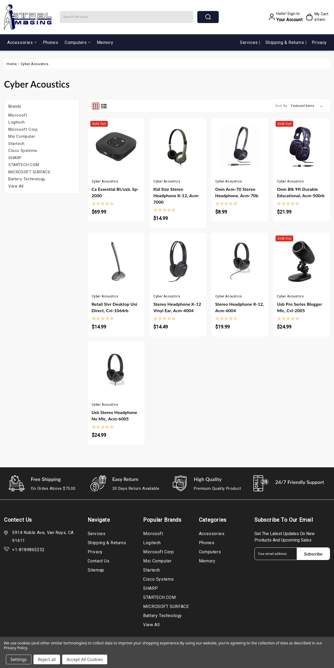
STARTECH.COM (23, 164)
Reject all (47, 659)
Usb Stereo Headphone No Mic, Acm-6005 (114, 415)
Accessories (21, 42)
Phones (50, 42)
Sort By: (281, 106)
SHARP (15, 157)
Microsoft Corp (23, 129)
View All (16, 186)
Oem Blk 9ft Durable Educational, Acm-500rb (301, 192)
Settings (18, 659)
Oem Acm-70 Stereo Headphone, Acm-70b (236, 192)
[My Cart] (316, 17)
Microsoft (17, 115)
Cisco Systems (22, 150)
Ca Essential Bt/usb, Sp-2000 (115, 192)
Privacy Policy (15, 647)
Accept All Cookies (84, 659)
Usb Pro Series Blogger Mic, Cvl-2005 (299, 307)
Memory (105, 42)
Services (249, 42)
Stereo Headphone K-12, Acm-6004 (239, 307)
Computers (77, 42)
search (208, 17)
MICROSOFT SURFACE (29, 172)
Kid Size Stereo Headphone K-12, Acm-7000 (176, 195)
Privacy (319, 42)
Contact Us (99, 560)
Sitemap (96, 570)
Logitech (16, 122)
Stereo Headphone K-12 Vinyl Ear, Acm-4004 (177, 307)
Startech (16, 143)
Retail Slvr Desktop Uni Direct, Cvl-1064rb (115, 307)
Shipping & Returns (285, 42)
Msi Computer (21, 136)
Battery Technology (26, 179)
